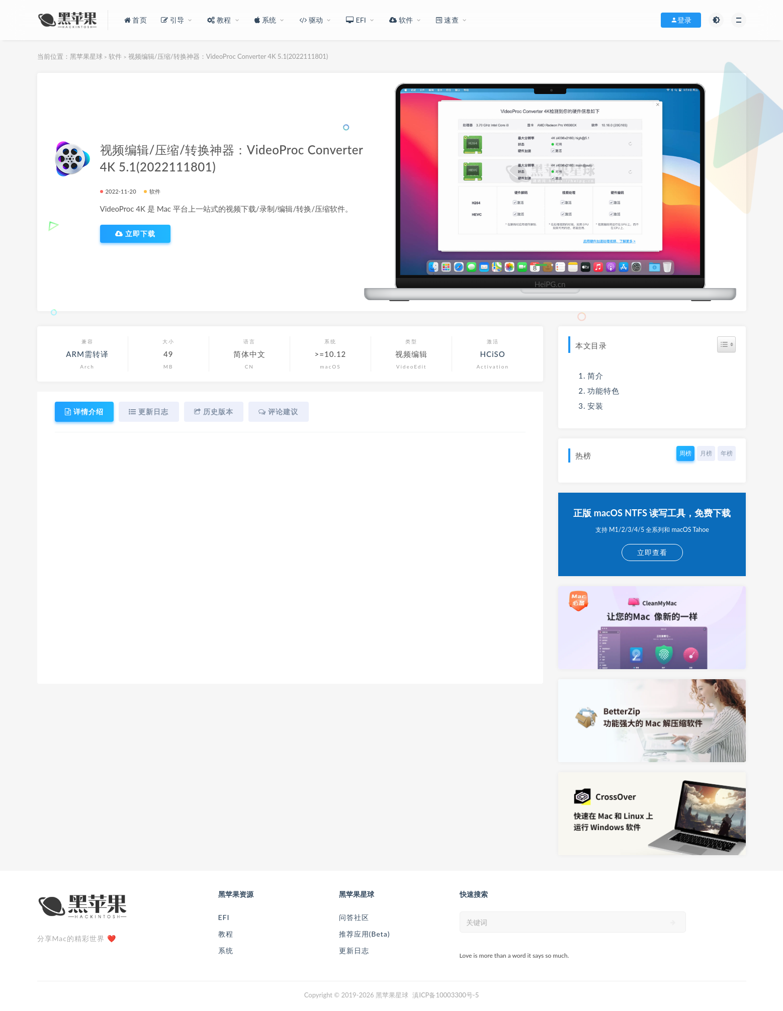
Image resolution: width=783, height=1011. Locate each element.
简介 (595, 375)
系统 (225, 950)
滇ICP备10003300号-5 (445, 995)
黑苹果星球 (86, 56)
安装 (595, 405)
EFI (224, 917)
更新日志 (354, 950)
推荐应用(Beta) (364, 934)
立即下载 (135, 234)
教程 (225, 934)
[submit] (673, 922)
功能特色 (603, 390)
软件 (115, 56)
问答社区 (354, 917)
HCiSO (492, 353)
